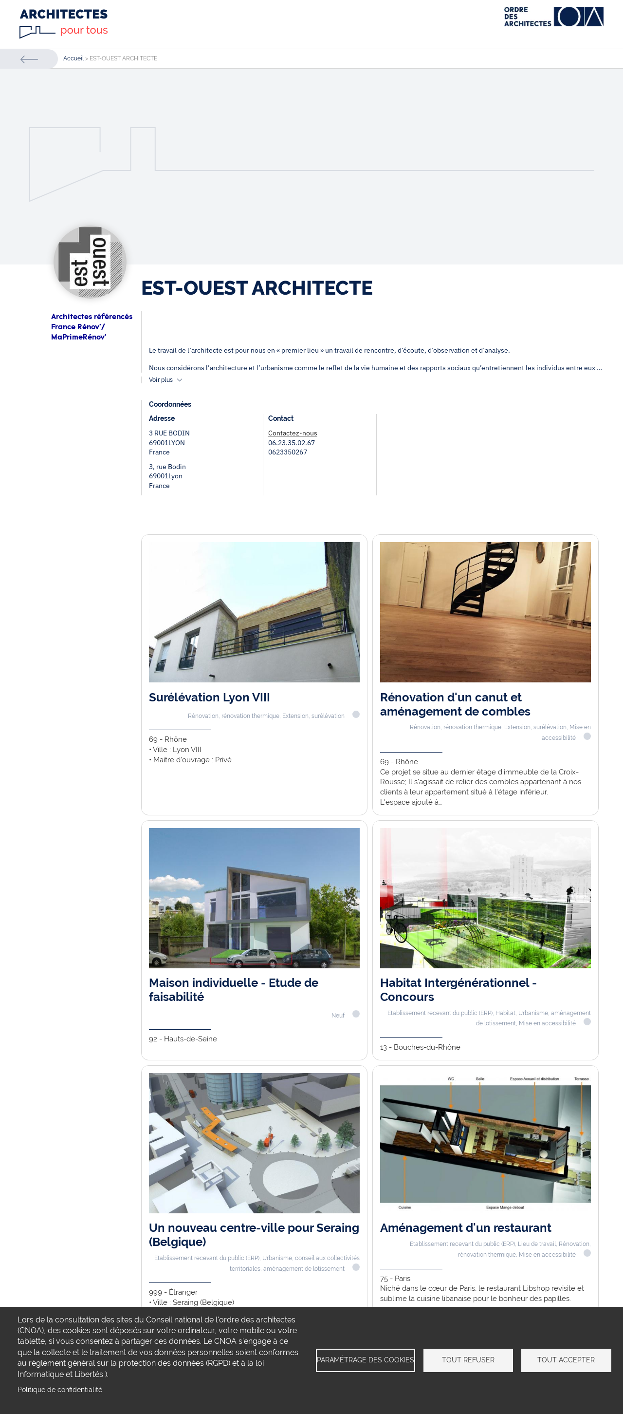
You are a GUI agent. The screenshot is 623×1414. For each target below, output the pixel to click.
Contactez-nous (292, 433)
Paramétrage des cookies (365, 1360)
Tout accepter (566, 1360)
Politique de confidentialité (60, 1390)
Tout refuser (468, 1360)
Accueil (73, 58)
